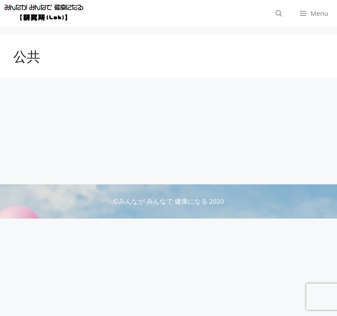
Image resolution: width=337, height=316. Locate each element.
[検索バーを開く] (279, 13)
